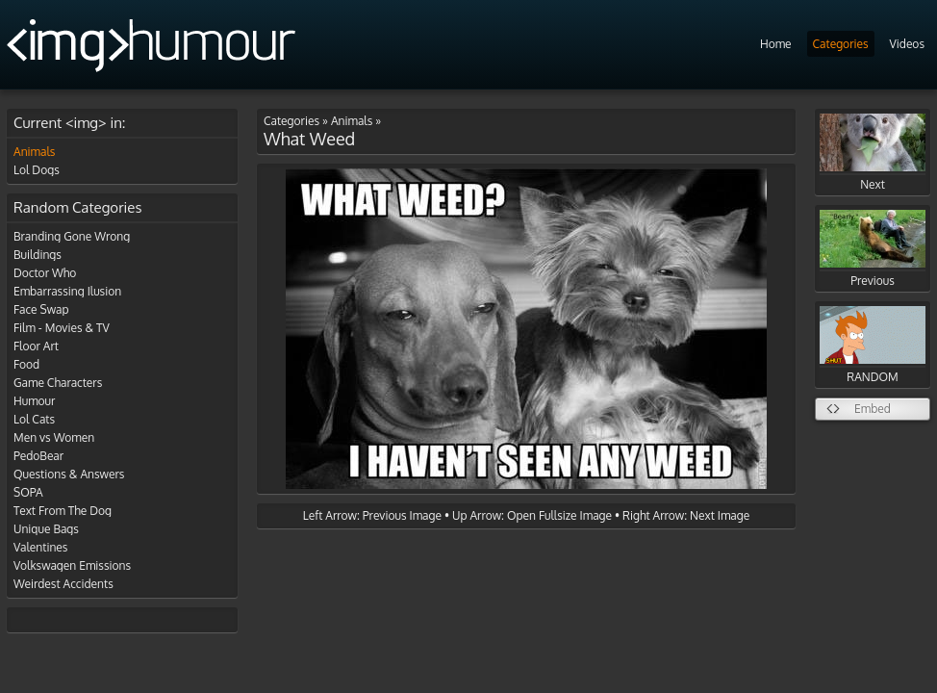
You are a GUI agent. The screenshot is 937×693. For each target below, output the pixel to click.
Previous (872, 249)
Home (776, 44)
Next (872, 153)
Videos (907, 44)
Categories (841, 44)
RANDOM (872, 345)
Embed (872, 408)
